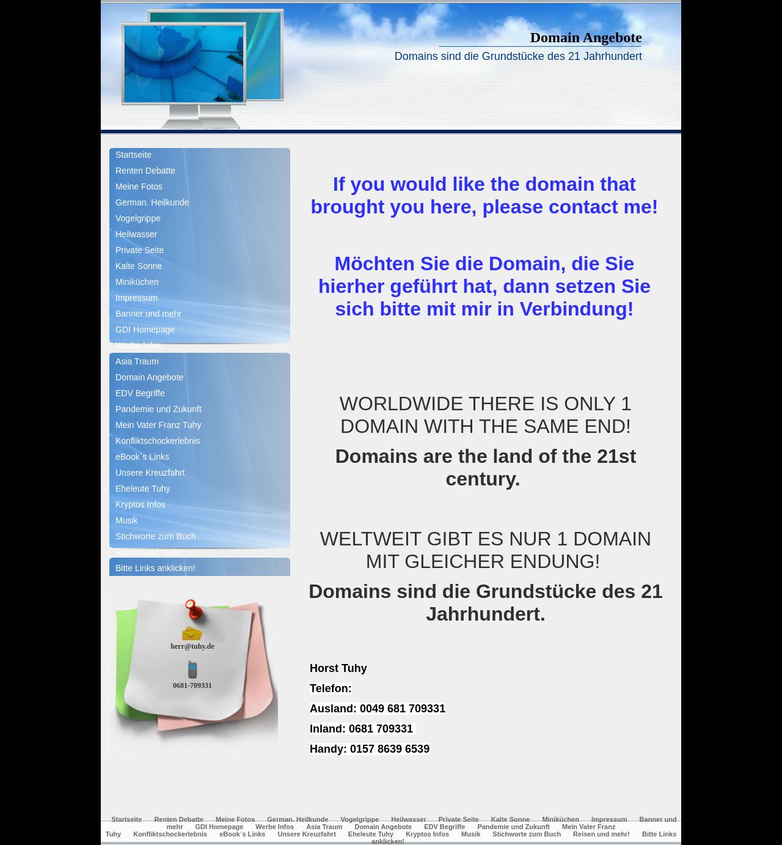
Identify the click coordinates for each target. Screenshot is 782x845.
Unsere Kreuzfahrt (150, 473)
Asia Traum (137, 361)
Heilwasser (136, 234)
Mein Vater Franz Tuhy (158, 425)
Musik (126, 520)
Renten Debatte (145, 170)
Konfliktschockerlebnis (157, 441)
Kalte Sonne (138, 266)
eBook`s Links (142, 457)
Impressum (136, 298)
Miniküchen (137, 282)
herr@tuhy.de (192, 646)
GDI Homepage (145, 329)
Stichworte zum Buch (155, 536)
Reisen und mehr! (149, 552)
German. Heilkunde (152, 202)
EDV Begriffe (140, 393)
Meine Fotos (139, 186)
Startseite (133, 155)
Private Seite (139, 250)
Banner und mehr (148, 314)
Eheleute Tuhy (142, 488)
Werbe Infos (138, 345)
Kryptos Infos (140, 504)
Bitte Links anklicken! (155, 568)
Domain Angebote (149, 377)
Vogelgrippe (138, 218)
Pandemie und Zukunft (158, 409)
